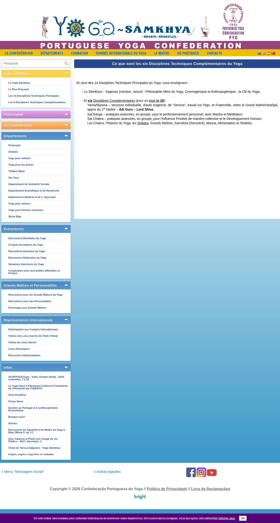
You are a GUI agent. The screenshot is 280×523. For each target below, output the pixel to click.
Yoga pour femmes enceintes (25, 210)
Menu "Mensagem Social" (22, 471)
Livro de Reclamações (210, 489)
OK (243, 518)
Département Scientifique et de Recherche (33, 190)
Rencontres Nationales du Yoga (27, 257)
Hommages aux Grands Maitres (27, 307)
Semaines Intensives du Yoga (26, 264)
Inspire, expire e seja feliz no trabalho (31, 454)
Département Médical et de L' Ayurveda (31, 197)
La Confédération (19, 53)
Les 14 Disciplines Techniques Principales (33, 95)
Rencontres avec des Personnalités (29, 301)
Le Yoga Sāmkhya (19, 82)
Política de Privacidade (167, 489)
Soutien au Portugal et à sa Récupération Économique (33, 409)
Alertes (12, 423)
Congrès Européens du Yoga (25, 244)
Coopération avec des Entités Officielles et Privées (34, 272)
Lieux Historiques (19, 348)
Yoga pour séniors (19, 203)
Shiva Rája (14, 216)
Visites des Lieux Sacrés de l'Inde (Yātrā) (33, 335)
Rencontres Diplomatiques (24, 355)
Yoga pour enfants (19, 158)
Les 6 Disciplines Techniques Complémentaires (37, 102)
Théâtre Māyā (16, 171)
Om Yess (13, 177)
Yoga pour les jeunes (21, 164)
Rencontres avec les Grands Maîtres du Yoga (35, 294)
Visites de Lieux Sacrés (22, 342)
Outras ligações (107, 471)
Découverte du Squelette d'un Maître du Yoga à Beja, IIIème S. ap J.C (36, 431)
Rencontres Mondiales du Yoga (27, 238)
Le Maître (161, 53)
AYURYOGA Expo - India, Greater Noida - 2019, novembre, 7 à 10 (36, 378)
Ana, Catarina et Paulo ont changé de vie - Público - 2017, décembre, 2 (33, 440)
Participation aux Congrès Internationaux (33, 329)
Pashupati (14, 145)
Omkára (13, 151)
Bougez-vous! (16, 416)
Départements (51, 53)
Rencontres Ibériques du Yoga (26, 251)
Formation (79, 53)
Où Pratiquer (188, 53)
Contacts (214, 53)
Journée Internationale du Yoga (121, 53)
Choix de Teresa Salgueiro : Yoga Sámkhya (34, 447)
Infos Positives (17, 394)
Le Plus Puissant (18, 89)
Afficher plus (227, 518)
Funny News (15, 401)
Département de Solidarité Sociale (28, 184)
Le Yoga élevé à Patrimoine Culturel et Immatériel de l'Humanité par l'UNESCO (38, 387)
